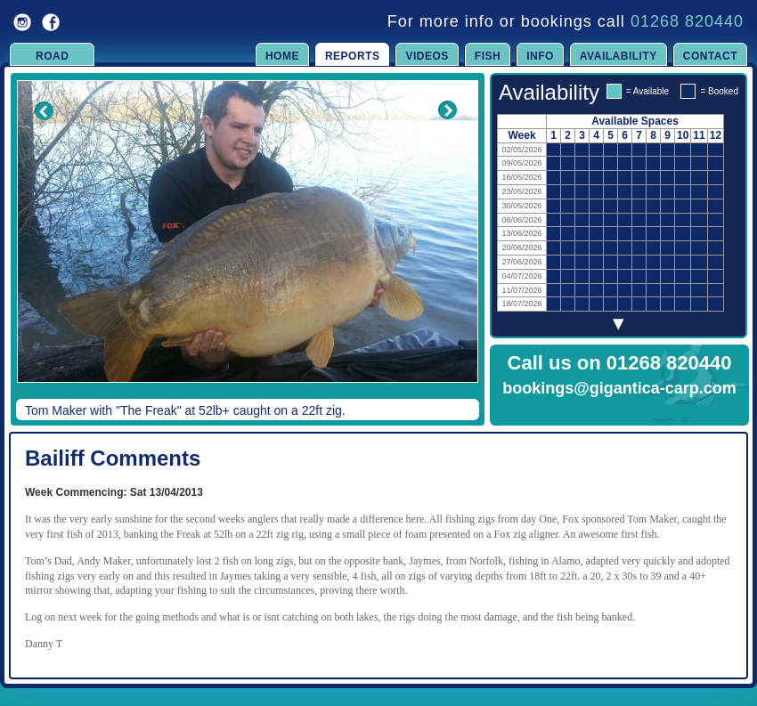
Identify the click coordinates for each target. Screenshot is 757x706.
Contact (710, 56)
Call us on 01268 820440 (620, 363)
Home (282, 56)
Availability (618, 56)
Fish (488, 56)
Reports (352, 56)
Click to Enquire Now (620, 411)
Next (447, 244)
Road (52, 56)
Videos (426, 56)
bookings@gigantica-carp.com (619, 388)
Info (540, 56)
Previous (32, 244)
